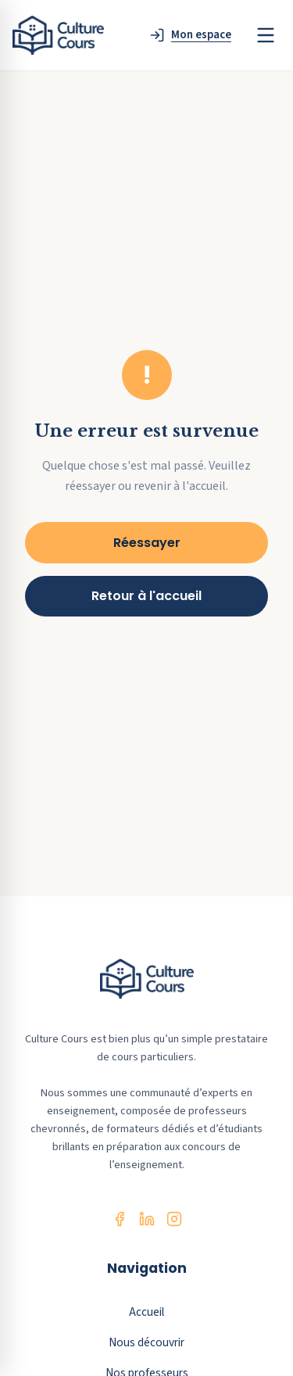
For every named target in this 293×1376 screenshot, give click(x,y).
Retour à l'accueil (146, 596)
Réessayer (146, 543)
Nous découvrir (146, 1342)
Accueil (146, 1312)
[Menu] (265, 35)
